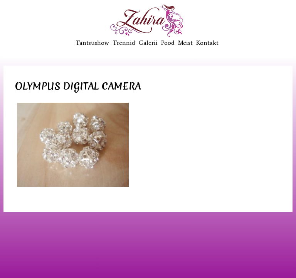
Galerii (148, 42)
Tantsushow (92, 42)
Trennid (124, 42)
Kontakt (207, 42)
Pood (168, 42)
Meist (185, 42)
